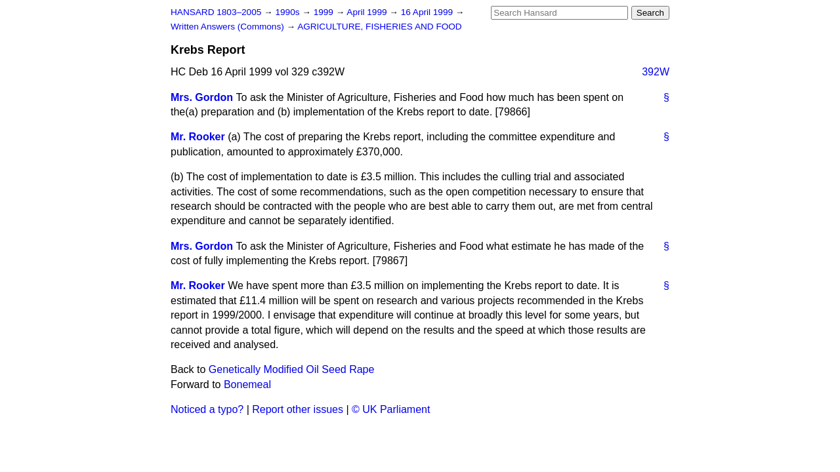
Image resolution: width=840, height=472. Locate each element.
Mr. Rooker (198, 136)
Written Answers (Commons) (229, 26)
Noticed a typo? (207, 409)
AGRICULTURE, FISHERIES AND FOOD (379, 26)
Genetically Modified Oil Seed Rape (292, 369)
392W (655, 71)
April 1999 (367, 12)
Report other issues (297, 409)
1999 (325, 12)
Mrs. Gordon (202, 97)
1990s (288, 12)
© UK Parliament (391, 409)
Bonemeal (247, 384)
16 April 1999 (428, 12)
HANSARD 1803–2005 (216, 12)
